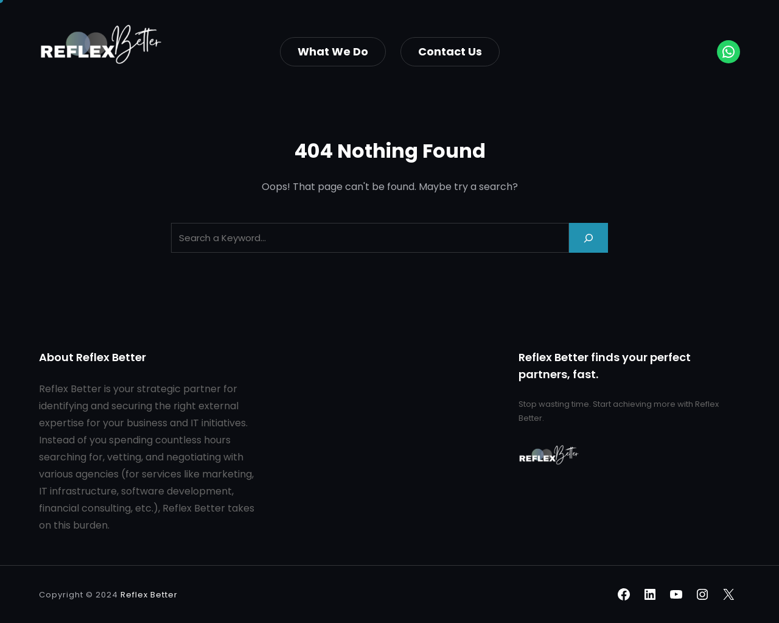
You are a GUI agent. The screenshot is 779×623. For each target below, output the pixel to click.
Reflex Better (149, 594)
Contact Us (450, 51)
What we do (333, 51)
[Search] (588, 238)
